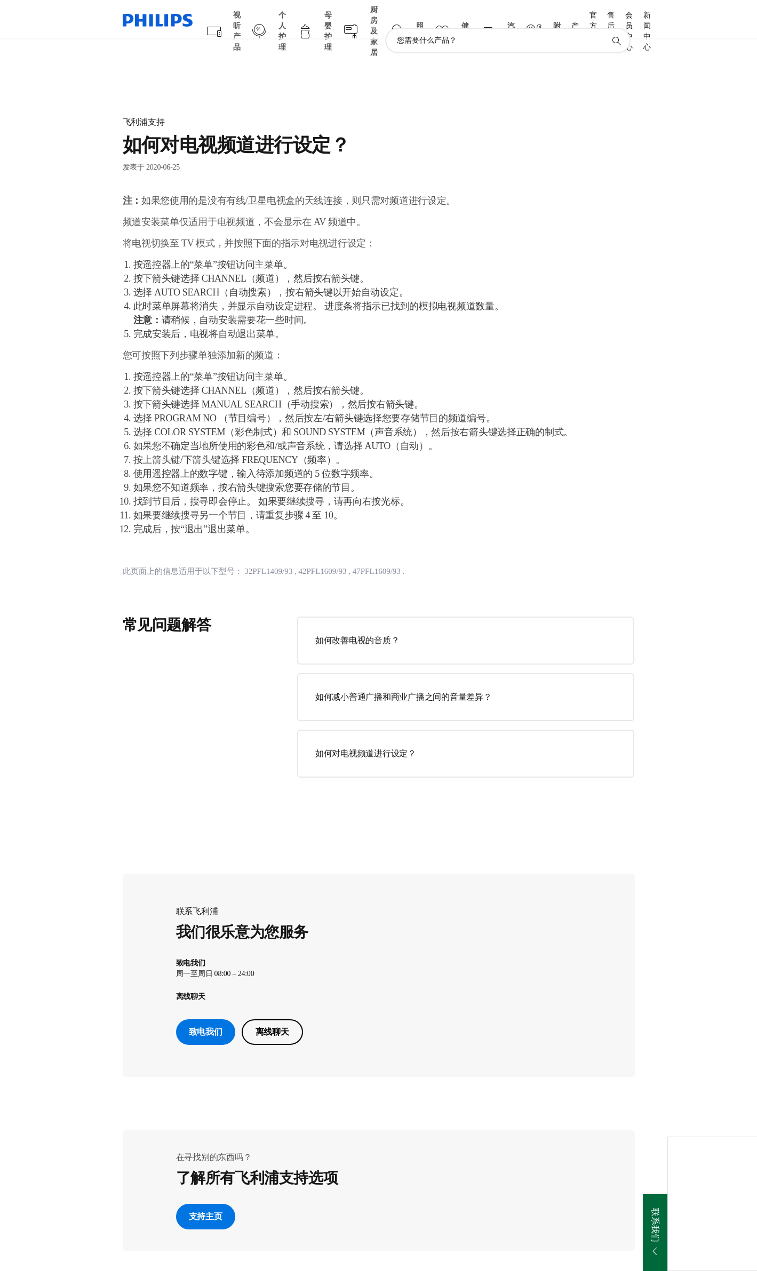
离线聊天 (272, 1011)
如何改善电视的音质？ (357, 619)
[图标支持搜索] (616, 20)
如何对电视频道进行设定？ (365, 732)
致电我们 (205, 1011)
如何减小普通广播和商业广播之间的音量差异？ (403, 676)
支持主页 (205, 1196)
